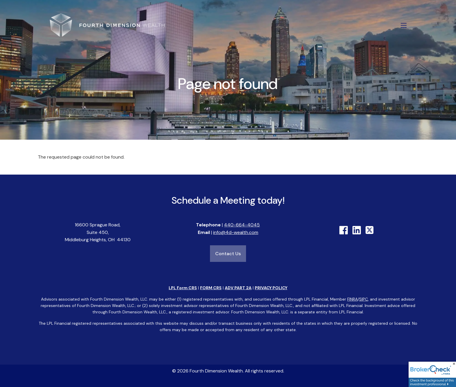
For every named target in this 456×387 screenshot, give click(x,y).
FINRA (352, 299)
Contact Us (228, 254)
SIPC (363, 299)
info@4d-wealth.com (235, 232)
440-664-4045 (242, 225)
